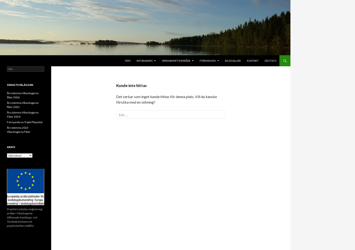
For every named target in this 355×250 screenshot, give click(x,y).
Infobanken (144, 60)
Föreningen (208, 60)
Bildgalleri (233, 60)
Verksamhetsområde (176, 60)
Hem (127, 60)
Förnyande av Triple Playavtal (24, 122)
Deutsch (270, 60)
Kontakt (253, 60)
